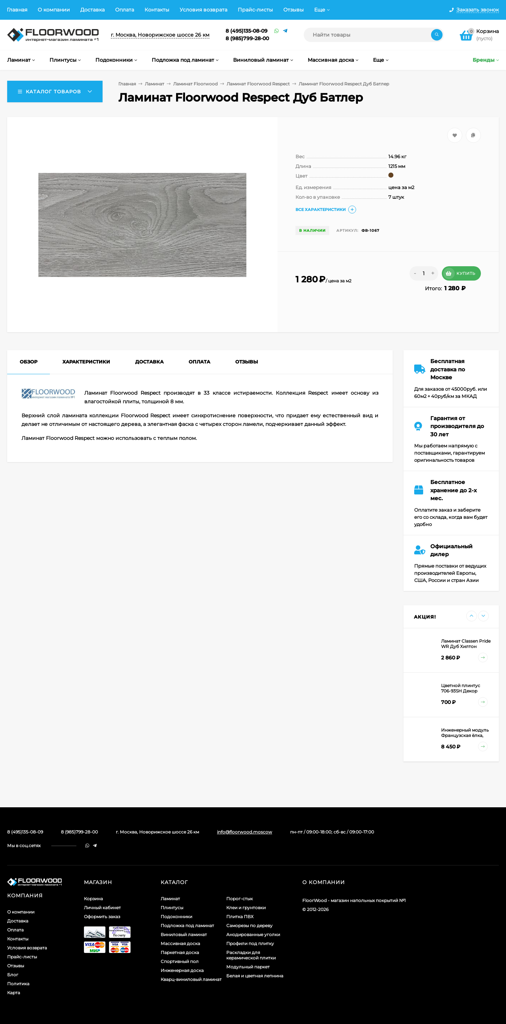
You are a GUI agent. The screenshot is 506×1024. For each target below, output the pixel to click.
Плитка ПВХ (240, 916)
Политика (18, 983)
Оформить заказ (102, 916)
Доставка (92, 9)
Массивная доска (180, 943)
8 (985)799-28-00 (247, 38)
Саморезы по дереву (249, 925)
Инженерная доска (182, 970)
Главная (17, 9)
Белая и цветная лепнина (254, 975)
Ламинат (154, 83)
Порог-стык (239, 898)
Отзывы (293, 9)
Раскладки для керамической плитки (251, 955)
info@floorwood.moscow (244, 832)
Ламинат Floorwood (195, 83)
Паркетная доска (180, 952)
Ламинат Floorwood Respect (258, 83)
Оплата (124, 9)
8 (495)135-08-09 (247, 31)
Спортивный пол (180, 961)
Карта (13, 992)
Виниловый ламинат (184, 934)
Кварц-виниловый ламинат (191, 979)
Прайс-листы (255, 9)
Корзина (93, 898)
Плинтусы (172, 907)
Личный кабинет (102, 907)
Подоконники (176, 916)
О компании (54, 9)
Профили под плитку (250, 943)
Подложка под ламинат (187, 925)
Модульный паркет (248, 966)
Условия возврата (203, 9)
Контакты (157, 9)
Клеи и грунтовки (246, 907)
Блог (12, 974)
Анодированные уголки (253, 934)
